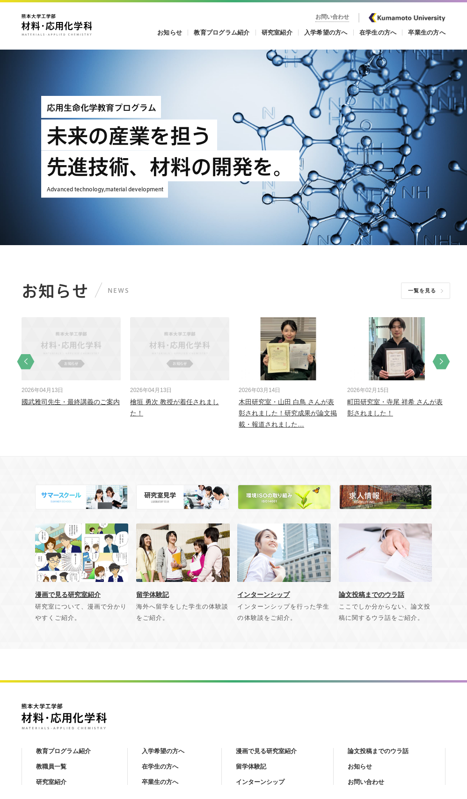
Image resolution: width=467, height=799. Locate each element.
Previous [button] (26, 361)
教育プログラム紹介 (221, 32)
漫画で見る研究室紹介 (266, 751)
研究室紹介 (277, 32)
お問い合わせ (332, 17)
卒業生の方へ (426, 32)
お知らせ (169, 32)
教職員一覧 (51, 766)
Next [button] (441, 361)
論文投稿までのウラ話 (378, 751)
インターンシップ (260, 781)
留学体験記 (251, 766)
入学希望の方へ (326, 32)
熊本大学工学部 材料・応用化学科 (57, 25)
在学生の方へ (378, 32)
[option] (71, 361)
